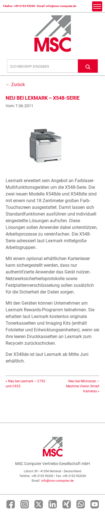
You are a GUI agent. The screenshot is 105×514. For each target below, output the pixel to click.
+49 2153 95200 (24, 6)
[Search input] (42, 66)
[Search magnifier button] (88, 66)
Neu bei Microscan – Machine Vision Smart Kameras (82, 386)
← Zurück (15, 84)
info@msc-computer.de (61, 6)
